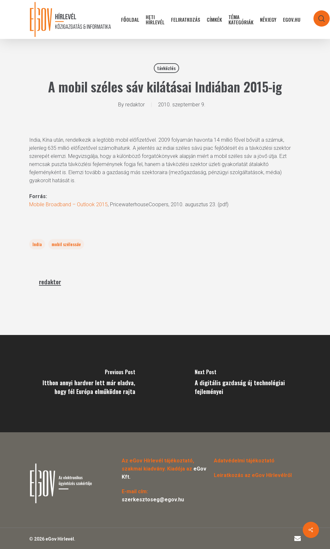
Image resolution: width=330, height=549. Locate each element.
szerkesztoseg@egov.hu (153, 499)
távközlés (166, 68)
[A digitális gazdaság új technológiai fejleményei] (247, 383)
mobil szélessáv (66, 244)
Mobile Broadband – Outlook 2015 (68, 204)
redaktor (135, 104)
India (37, 244)
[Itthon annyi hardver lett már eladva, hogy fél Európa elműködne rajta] (82, 383)
